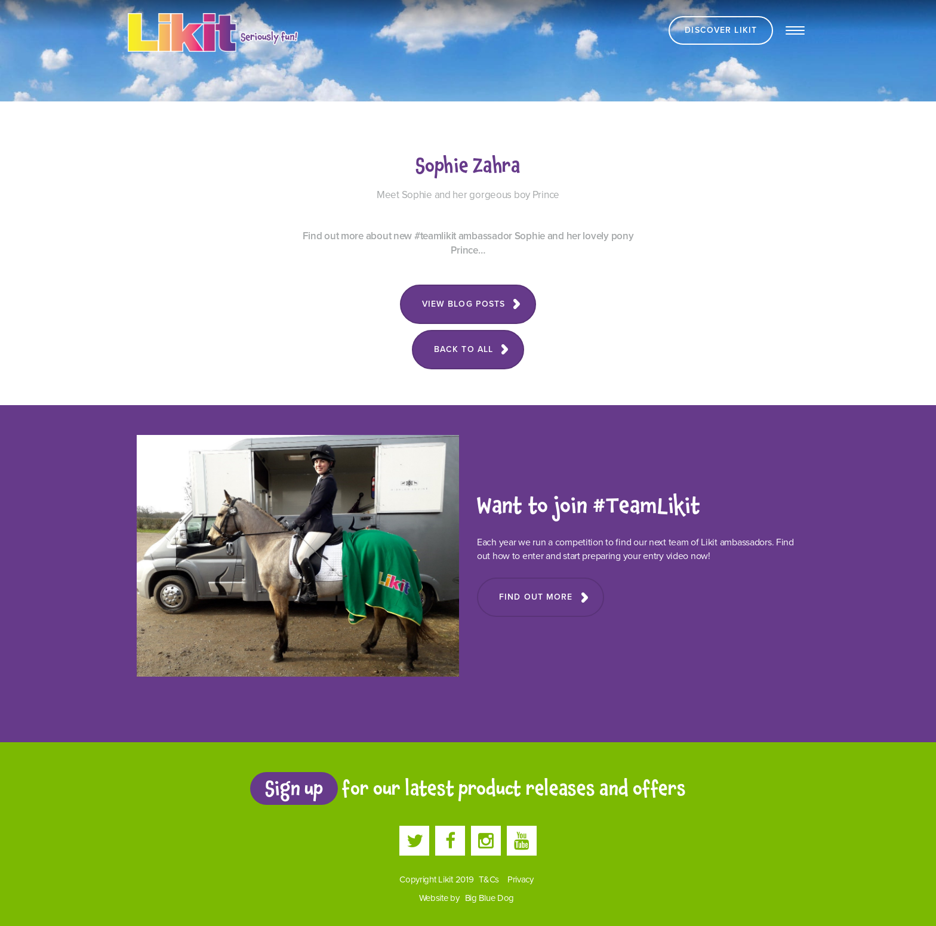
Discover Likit (721, 30)
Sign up (293, 788)
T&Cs (489, 879)
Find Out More (536, 597)
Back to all (463, 349)
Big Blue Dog (490, 898)
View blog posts (464, 304)
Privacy (520, 879)
